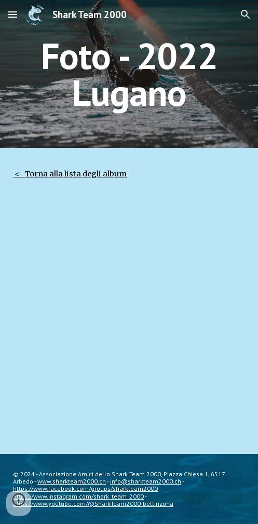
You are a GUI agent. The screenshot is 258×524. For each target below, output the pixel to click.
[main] (129, 74)
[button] (12, 14)
